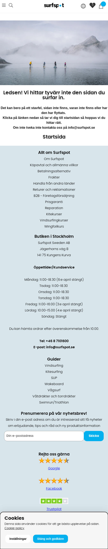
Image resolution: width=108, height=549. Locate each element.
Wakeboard (54, 384)
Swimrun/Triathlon (54, 402)
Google (54, 468)
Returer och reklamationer (54, 189)
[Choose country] (83, 6)
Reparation (54, 208)
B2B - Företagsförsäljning (54, 195)
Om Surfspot (54, 159)
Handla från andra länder (54, 183)
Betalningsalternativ (54, 171)
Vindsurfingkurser (54, 220)
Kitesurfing (54, 371)
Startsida (54, 137)
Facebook (54, 488)
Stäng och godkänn (50, 538)
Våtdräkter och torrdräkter (54, 396)
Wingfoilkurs (54, 226)
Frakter (54, 177)
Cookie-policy (14, 528)
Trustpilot (54, 509)
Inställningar (17, 538)
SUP (54, 378)
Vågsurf (54, 390)
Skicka (94, 435)
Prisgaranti (54, 202)
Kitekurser (54, 214)
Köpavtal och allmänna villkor (54, 165)
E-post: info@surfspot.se (54, 347)
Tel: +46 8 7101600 (54, 341)
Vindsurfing (54, 365)
